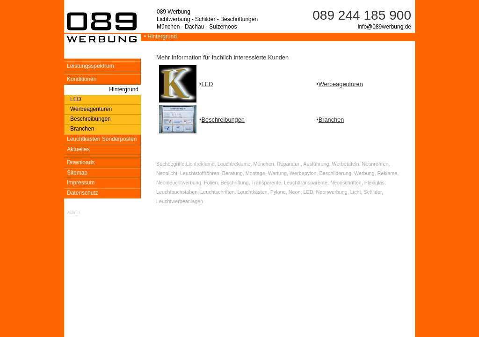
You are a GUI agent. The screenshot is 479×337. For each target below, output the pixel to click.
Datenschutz (82, 193)
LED (207, 84)
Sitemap (77, 172)
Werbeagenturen (341, 84)
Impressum (80, 182)
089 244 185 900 (361, 15)
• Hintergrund (159, 36)
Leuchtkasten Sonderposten (102, 139)
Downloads (80, 162)
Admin (73, 212)
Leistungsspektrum (90, 66)
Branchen (331, 119)
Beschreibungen (223, 119)
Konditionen (81, 79)
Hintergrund (123, 89)
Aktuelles (78, 149)
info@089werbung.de (384, 26)
